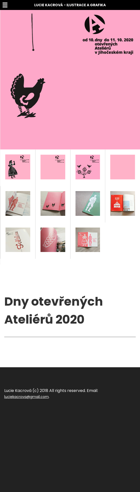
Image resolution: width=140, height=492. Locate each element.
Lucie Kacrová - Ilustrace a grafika (70, 4)
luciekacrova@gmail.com (26, 396)
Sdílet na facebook (20, 344)
